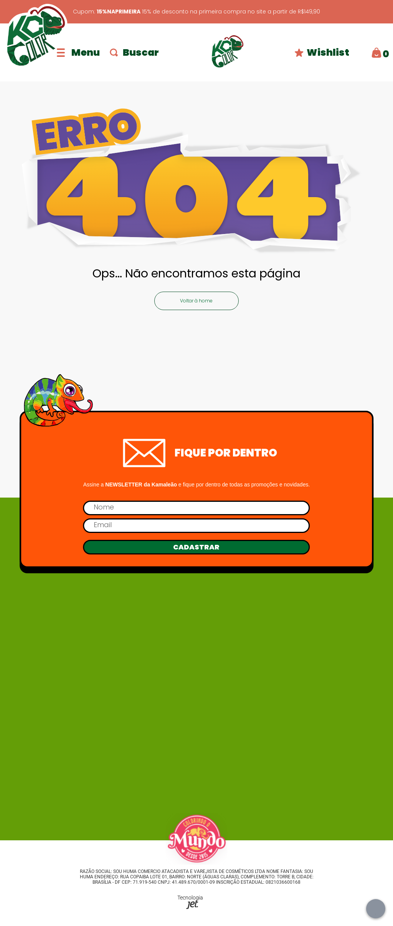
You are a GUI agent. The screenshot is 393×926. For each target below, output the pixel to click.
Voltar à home (196, 300)
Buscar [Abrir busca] (134, 52)
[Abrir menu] (78, 52)
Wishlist (321, 52)
